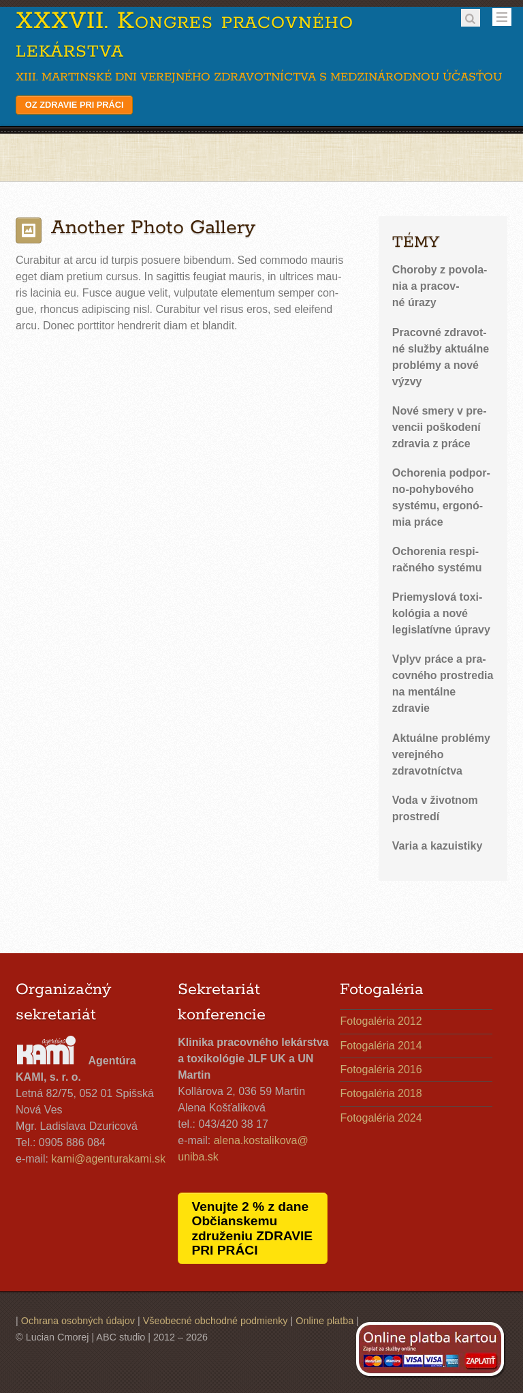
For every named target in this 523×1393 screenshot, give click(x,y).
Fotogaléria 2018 (381, 1093)
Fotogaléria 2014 (381, 1045)
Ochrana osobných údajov (78, 1320)
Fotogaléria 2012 (381, 1021)
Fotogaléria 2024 (381, 1118)
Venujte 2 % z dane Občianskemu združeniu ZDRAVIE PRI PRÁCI (252, 1228)
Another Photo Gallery (153, 227)
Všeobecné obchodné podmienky (215, 1320)
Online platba (324, 1320)
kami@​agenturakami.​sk (108, 1159)
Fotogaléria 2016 (381, 1069)
